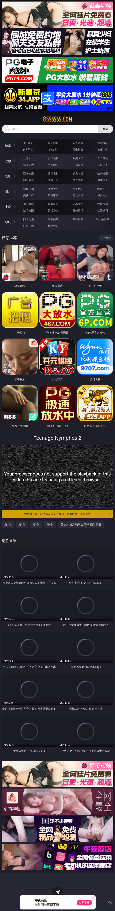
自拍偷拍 (53, 158)
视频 (8, 161)
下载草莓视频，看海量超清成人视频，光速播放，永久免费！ (66, 514)
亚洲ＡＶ (28, 158)
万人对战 (78, 143)
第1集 (7, 524)
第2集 (21, 524)
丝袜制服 (53, 165)
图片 (8, 191)
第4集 (50, 524)
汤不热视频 (102, 219)
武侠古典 (102, 204)
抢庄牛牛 (102, 149)
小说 (8, 207)
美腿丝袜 (28, 195)
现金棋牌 (78, 149)
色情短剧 (53, 225)
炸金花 (53, 149)
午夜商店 (53, 219)
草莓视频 (78, 219)
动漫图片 (102, 189)
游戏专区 (102, 143)
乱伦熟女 (78, 180)
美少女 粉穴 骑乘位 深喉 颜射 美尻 (81, 524)
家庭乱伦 (53, 204)
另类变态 (102, 180)
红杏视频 (28, 225)
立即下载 (84, 902)
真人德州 (53, 143)
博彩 (8, 146)
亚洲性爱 (28, 173)
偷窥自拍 (28, 189)
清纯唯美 (53, 195)
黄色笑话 (78, 210)
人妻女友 (78, 204)
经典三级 (53, 180)
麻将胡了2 (28, 149)
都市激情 (28, 204)
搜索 (105, 129)
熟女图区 (78, 195)
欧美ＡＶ (78, 158)
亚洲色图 (53, 189)
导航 (8, 222)
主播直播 (78, 165)
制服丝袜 (28, 180)
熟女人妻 (28, 165)
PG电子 (28, 143)
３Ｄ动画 (102, 158)
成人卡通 (78, 173)
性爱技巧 (102, 210)
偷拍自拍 (53, 173)
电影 (8, 176)
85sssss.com (57, 119)
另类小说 (53, 210)
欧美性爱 (102, 173)
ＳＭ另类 (102, 165)
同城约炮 (28, 219)
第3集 (36, 524)
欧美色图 (78, 189)
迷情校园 (28, 210)
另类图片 (102, 195)
